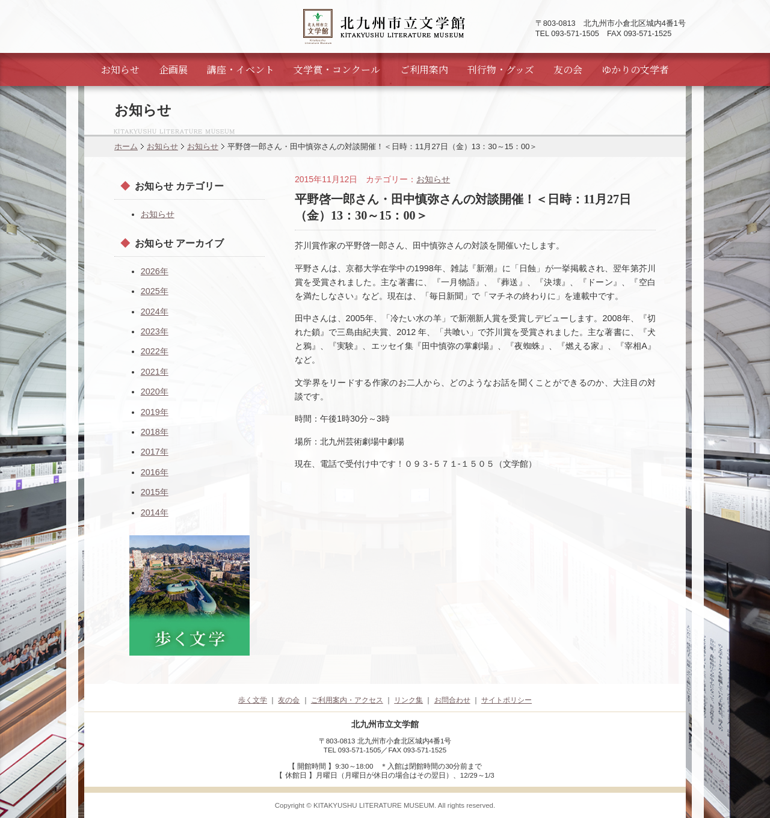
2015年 (154, 492)
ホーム (126, 146)
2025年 (154, 291)
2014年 (154, 512)
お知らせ (120, 69)
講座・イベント (240, 69)
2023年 (154, 331)
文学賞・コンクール (337, 69)
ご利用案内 (424, 69)
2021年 (154, 372)
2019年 (154, 412)
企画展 (173, 69)
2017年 (154, 452)
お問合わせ (452, 700)
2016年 (154, 472)
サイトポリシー (506, 700)
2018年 (154, 432)
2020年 (154, 391)
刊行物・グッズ (500, 69)
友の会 (567, 69)
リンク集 (408, 700)
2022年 (154, 351)
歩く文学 (252, 700)
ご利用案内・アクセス (347, 700)
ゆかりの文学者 (635, 69)
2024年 (154, 311)
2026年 (154, 271)
